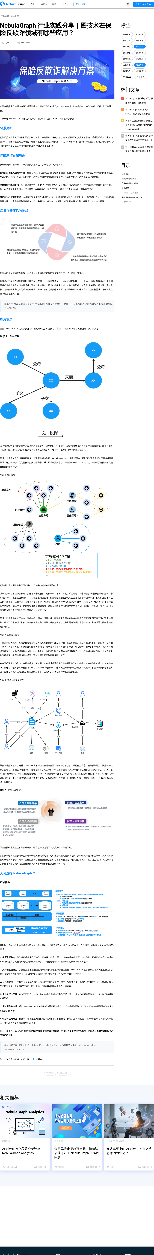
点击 (32, 1059)
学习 (44, 4)
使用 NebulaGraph (143, 4)
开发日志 (140, 40)
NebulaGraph (12, 1167)
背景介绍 (125, 174)
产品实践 (50, 1073)
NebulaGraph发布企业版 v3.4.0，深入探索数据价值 (137, 111)
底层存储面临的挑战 (130, 183)
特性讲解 (127, 40)
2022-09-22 (24, 42)
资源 (55, 4)
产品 (34, 4)
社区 (66, 4)
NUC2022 (127, 77)
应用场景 (125, 188)
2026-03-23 (37, 1167)
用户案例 (127, 34)
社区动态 (127, 52)
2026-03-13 (141, 1167)
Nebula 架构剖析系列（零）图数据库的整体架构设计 (139, 100)
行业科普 (140, 52)
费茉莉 (64, 1167)
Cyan (5, 42)
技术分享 (127, 46)
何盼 (117, 1167)
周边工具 (140, 34)
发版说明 (140, 58)
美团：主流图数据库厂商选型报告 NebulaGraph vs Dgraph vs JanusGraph (139, 124)
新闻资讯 (127, 58)
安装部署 (127, 65)
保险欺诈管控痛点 (129, 179)
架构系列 (127, 71)
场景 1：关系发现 (131, 193)
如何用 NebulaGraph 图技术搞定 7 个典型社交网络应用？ (139, 149)
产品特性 (128, 202)
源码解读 (140, 71)
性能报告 (140, 77)
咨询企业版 (80, 4)
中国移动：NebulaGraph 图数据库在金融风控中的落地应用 (139, 138)
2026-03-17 (89, 1167)
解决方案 (63, 1073)
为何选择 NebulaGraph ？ (132, 197)
